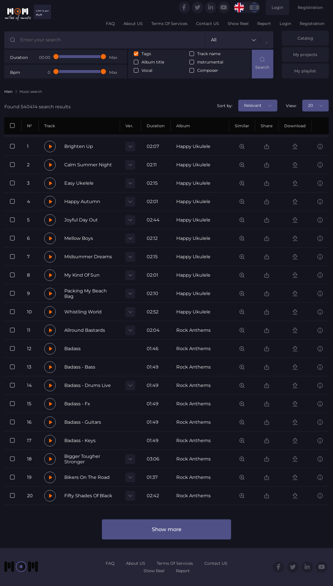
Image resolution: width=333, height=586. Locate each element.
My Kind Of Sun (82, 275)
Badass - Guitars (82, 422)
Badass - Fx (77, 403)
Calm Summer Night (88, 164)
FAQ (110, 23)
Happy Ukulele (193, 146)
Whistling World (83, 312)
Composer (207, 70)
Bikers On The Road (87, 477)
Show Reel (238, 23)
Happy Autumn (82, 201)
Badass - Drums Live (87, 385)
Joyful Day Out (81, 220)
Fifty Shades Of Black (88, 495)
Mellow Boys (78, 238)
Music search (31, 91)
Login (277, 7)
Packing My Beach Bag (85, 293)
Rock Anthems (193, 330)
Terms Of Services (169, 23)
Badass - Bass (79, 367)
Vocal (147, 70)
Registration (310, 7)
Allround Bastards (84, 330)
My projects (305, 54)
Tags (146, 53)
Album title (153, 62)
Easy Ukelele (79, 183)
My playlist (305, 71)
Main (8, 91)
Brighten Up (78, 146)
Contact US (207, 23)
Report (264, 23)
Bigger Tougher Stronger (82, 459)
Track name (208, 53)
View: (291, 105)
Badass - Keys (80, 440)
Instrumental (210, 62)
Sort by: (225, 105)
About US (133, 23)
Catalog (305, 38)
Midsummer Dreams (88, 256)
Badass (72, 348)
